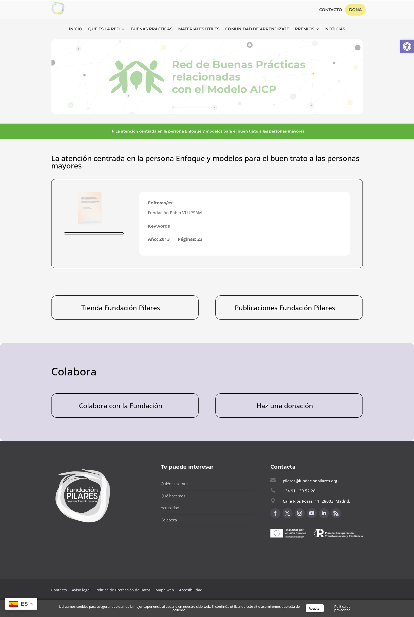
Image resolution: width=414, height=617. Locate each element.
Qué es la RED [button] (104, 29)
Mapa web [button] (165, 589)
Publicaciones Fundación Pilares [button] (285, 307)
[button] (407, 46)
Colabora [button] (169, 519)
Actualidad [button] (170, 507)
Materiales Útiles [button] (198, 29)
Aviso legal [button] (82, 589)
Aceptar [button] (315, 608)
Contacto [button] (330, 10)
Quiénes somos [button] (174, 483)
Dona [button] (355, 9)
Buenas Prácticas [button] (151, 29)
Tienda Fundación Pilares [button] (120, 307)
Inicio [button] (75, 29)
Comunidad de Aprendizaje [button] (257, 29)
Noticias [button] (335, 29)
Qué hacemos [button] (173, 495)
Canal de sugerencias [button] (296, 550)
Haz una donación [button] (284, 405)
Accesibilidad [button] (191, 589)
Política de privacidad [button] (342, 608)
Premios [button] (304, 29)
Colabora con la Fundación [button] (120, 405)
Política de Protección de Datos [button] (124, 589)
